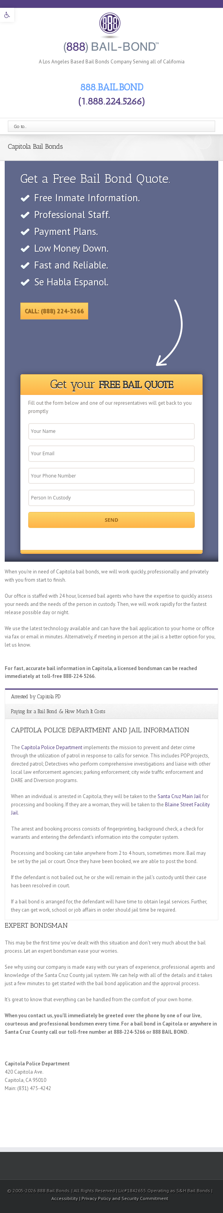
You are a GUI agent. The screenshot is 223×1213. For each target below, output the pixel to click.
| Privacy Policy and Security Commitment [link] (123, 1198)
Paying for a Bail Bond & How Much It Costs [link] (58, 711)
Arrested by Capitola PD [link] (35, 696)
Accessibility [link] (65, 1198)
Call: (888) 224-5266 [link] (54, 311)
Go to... (20, 126)
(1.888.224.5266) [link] (111, 101)
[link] (7, 15)
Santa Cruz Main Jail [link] (179, 796)
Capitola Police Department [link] (51, 747)
